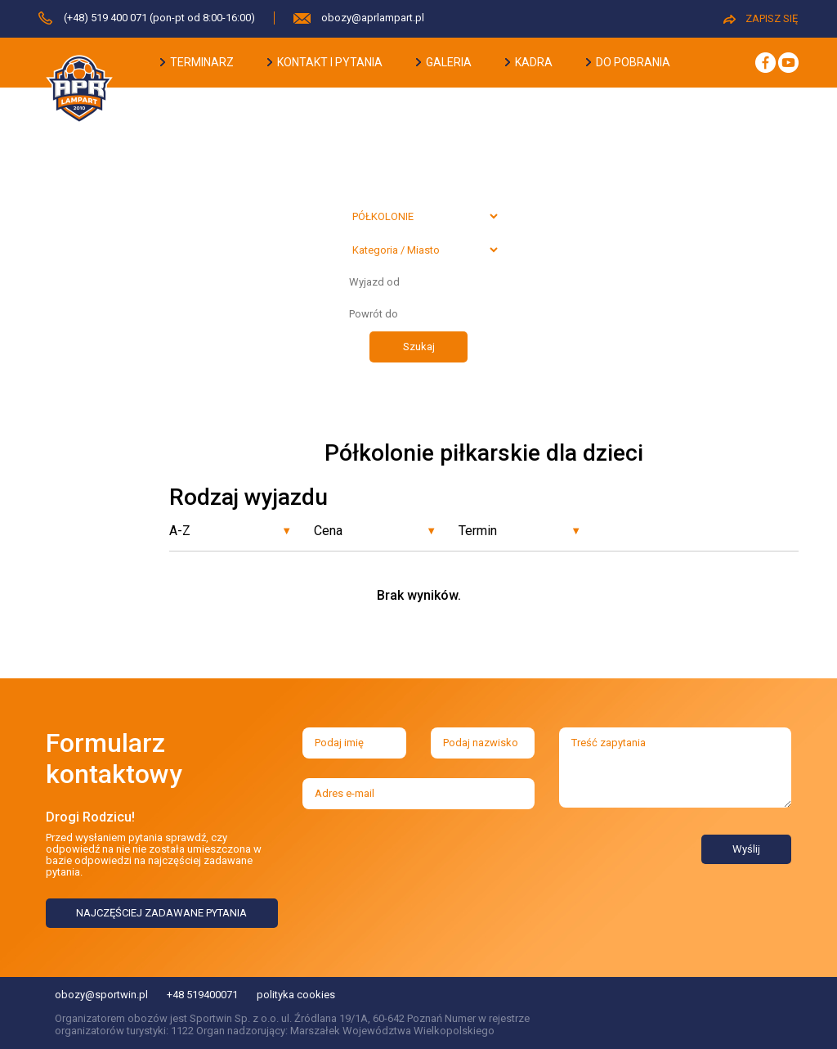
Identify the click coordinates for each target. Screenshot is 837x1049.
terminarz (197, 62)
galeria (444, 62)
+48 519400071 (202, 994)
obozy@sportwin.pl (101, 994)
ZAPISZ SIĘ (760, 18)
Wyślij (746, 849)
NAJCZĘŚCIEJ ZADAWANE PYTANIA (161, 913)
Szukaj (419, 346)
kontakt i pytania (325, 62)
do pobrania (628, 62)
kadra (529, 62)
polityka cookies (296, 994)
